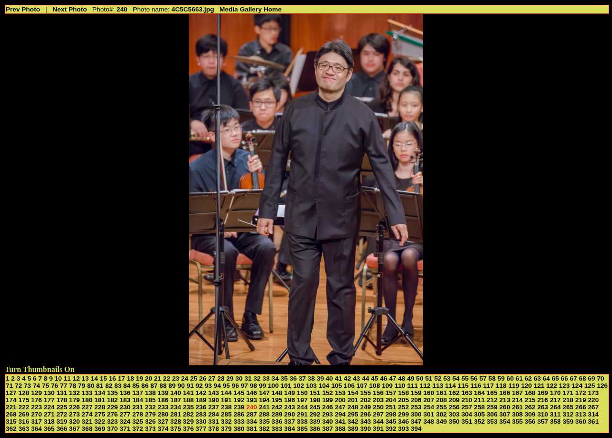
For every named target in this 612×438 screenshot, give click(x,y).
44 (365, 378)
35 (284, 378)
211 (479, 400)
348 (428, 421)
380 (238, 428)
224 (49, 407)
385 (302, 428)
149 (289, 392)
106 (349, 385)
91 (190, 385)
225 (61, 407)
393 (403, 428)
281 (175, 414)
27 (212, 378)
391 (378, 428)
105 (336, 385)
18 (130, 378)
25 (193, 378)
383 (277, 428)
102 (298, 385)
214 (517, 400)
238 (226, 407)
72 (18, 385)
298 (390, 414)
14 (94, 378)
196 (289, 400)
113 (437, 385)
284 (213, 414)
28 (220, 378)
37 (302, 378)
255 (441, 407)
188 (188, 400)
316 (23, 421)
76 (54, 385)
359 (568, 421)
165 (492, 392)
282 (188, 414)
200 (340, 400)
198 (314, 400)
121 (539, 385)
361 (593, 421)
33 (266, 378)
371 (125, 428)
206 (416, 400)
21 (157, 378)
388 (340, 428)
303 (453, 414)
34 (275, 378)
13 (85, 378)
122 (551, 385)
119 (513, 385)
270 (36, 414)
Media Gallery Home (250, 9)
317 (36, 421)
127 (11, 392)
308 (517, 414)
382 (264, 428)
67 (573, 378)
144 (226, 392)
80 (90, 385)
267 (593, 407)
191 (226, 400)
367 (74, 428)
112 (425, 385)
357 (542, 421)
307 (504, 414)
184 (137, 400)
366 (61, 428)
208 (441, 400)
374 (163, 428)
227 (87, 407)
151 (314, 392)
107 (362, 385)
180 (87, 400)
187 (175, 400)
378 (213, 428)
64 (546, 378)
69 (591, 378)
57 (483, 378)
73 (27, 385)
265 (568, 407)
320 (74, 421)
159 (416, 392)
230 (125, 407)
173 (593, 392)
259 (492, 407)
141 (188, 392)
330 (201, 421)
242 (277, 407)
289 (277, 414)
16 (112, 378)
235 (188, 407)
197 (302, 400)
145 (238, 392)
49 (410, 378)
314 (593, 414)
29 (229, 378)
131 (61, 392)
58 (492, 378)
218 (568, 400)
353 (492, 421)
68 (582, 378)
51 (428, 378)
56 (474, 378)
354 (504, 421)
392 (390, 428)
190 (213, 400)
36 (293, 378)
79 (81, 385)
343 (365, 421)
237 (213, 407)
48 (401, 378)
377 (201, 428)
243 (289, 407)
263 (542, 407)
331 (213, 421)
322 (99, 421)
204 (390, 400)
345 (390, 421)
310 (542, 414)
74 (36, 385)
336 (277, 421)
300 (416, 414)
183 (125, 400)
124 (577, 385)
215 (530, 400)
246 (327, 407)
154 (353, 392)
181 (99, 400)
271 (49, 414)
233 (163, 407)
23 (175, 378)
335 (264, 421)
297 (378, 414)
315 (11, 421)
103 (311, 385)
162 (453, 392)
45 (374, 378)
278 (137, 414)
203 (378, 400)
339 (314, 421)
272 (61, 414)
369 (99, 428)
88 (162, 385)
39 (320, 378)
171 (568, 392)
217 (555, 400)
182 (112, 400)
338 (302, 421)
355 (517, 421)
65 (555, 378)
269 (23, 414)
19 (139, 378)
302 (441, 414)
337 (289, 421)
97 (244, 385)
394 (416, 428)
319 (61, 421)
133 (87, 392)
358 (555, 421)
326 (150, 421)
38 (311, 378)
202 (365, 400)
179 (74, 400)
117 (488, 385)
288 (264, 414)
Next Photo (70, 9)
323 (112, 421)
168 (530, 392)
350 (453, 421)
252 (403, 407)
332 (226, 421)
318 (49, 421)
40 (329, 378)
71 (9, 385)
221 (11, 407)
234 (175, 407)
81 (99, 385)
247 (340, 407)
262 (530, 407)
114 (450, 385)
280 (163, 414)
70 (600, 378)
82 (108, 385)
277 (125, 414)
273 (74, 414)
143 (213, 392)
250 (378, 407)
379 (226, 428)
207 (428, 400)
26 (203, 378)
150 (302, 392)
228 (99, 407)
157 (390, 392)
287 (251, 414)
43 (356, 378)
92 (199, 385)
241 (264, 407)
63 (537, 378)
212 (492, 400)
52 (437, 378)
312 (568, 414)
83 (117, 385)
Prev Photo (23, 9)
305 (479, 414)
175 (23, 400)
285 (226, 414)
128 (23, 392)
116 (475, 385)
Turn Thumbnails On (40, 369)
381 (251, 428)
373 (150, 428)
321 (87, 421)
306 (492, 414)
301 (428, 414)
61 (519, 378)
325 (137, 421)
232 (150, 407)
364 (36, 428)
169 (542, 392)
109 (387, 385)
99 (262, 385)
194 (264, 400)
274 (87, 414)
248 (353, 407)
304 (466, 414)
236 (201, 407)
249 (365, 407)
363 (23, 428)
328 (175, 421)
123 (564, 385)
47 (392, 378)
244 (302, 407)
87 (154, 385)
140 (175, 392)
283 (201, 414)
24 (184, 378)
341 (340, 421)
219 (580, 400)
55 (465, 378)
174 (11, 400)
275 (99, 414)
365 (49, 428)
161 (441, 392)
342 (353, 421)
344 (378, 421)
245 (314, 407)
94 (217, 385)
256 (453, 407)
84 (127, 385)
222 (23, 407)
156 (378, 392)
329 (188, 421)
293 (327, 414)
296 (365, 414)
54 (455, 378)
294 (340, 414)
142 (201, 392)
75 (45, 385)
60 (510, 378)
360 (580, 421)
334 (251, 421)
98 (253, 385)
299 (403, 414)
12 (76, 378)
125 (589, 385)
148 (277, 392)
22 (166, 378)
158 (403, 392)
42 (347, 378)
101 (286, 385)
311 (555, 414)
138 (150, 392)
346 (403, 421)
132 (74, 392)
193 (251, 400)
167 (517, 392)
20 (148, 378)
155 (365, 392)
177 (49, 400)
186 (163, 400)
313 (580, 414)
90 (181, 385)
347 (416, 421)
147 (264, 392)
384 (289, 428)
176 (36, 400)
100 (273, 385)
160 (428, 392)
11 (67, 378)
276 (112, 414)
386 (314, 428)
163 (466, 392)
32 (257, 378)
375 (175, 428)
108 (374, 385)
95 (226, 385)
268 (11, 414)
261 (517, 407)
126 (602, 385)
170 (555, 392)
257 (466, 407)
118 (501, 385)
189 (201, 400)
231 (137, 407)
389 (353, 428)
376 (188, 428)
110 (399, 385)
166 (504, 392)
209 (453, 400)
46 (383, 378)
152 (327, 392)
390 (365, 428)
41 (338, 378)
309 (530, 414)
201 (353, 400)
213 (504, 400)
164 (479, 392)
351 (466, 421)
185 (150, 400)
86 (145, 385)
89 (171, 385)
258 (479, 407)
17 (121, 378)
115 (463, 385)
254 (428, 407)
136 (125, 392)
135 (112, 392)
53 (446, 378)
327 (163, 421)
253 (416, 407)
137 (137, 392)
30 (238, 378)
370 (112, 428)
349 (441, 421)
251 (390, 407)
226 (74, 407)
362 (11, 428)
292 (314, 414)
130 (49, 392)
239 (238, 407)
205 (403, 400)
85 (136, 385)
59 (501, 378)
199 (327, 400)
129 (36, 392)
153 (340, 392)
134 (99, 392)
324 (125, 421)
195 (277, 400)
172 (580, 392)
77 (63, 385)
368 (87, 428)
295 (353, 414)
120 (526, 385)
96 (235, 385)
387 (327, 428)
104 (323, 385)
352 (479, 421)
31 (247, 378)
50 (419, 378)
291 (302, 414)
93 (208, 385)
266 (580, 407)
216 (542, 400)
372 (137, 428)
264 (555, 407)
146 (251, 392)
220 (593, 400)
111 (412, 385)
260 (504, 407)
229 (112, 407)
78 (72, 385)
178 (61, 400)
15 (103, 378)
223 (36, 407)
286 (238, 414)
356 (530, 421)
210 (466, 400)
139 (163, 392)
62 (528, 378)
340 (327, 421)
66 (564, 378)
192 (238, 400)
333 (238, 421)
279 (150, 414)
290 (289, 414)
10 (58, 378)
